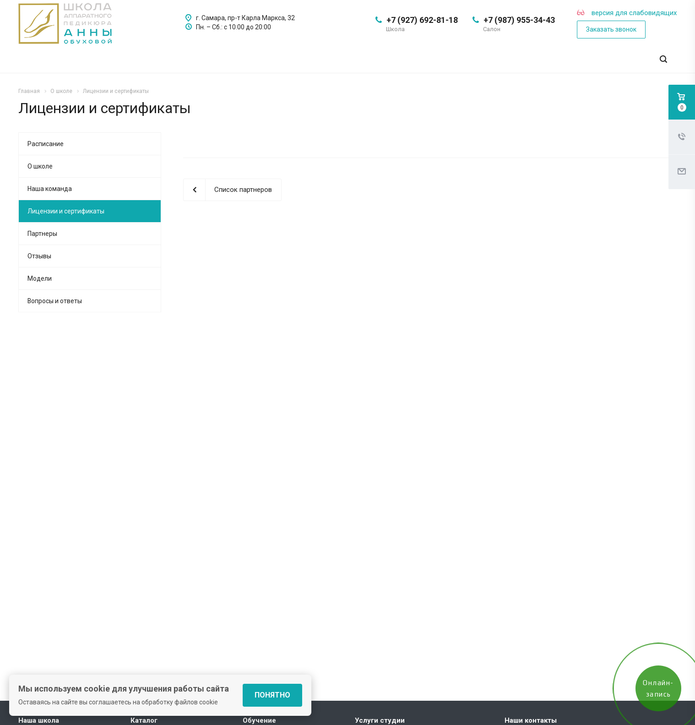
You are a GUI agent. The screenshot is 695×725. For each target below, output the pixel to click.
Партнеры (42, 233)
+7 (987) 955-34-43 (519, 20)
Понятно (272, 695)
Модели (39, 278)
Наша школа (38, 720)
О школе (40, 166)
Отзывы (39, 256)
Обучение (259, 720)
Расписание (45, 143)
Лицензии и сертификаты (65, 211)
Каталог (143, 720)
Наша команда (49, 188)
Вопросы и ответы (54, 301)
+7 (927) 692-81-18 (422, 20)
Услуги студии (380, 720)
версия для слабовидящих (627, 13)
